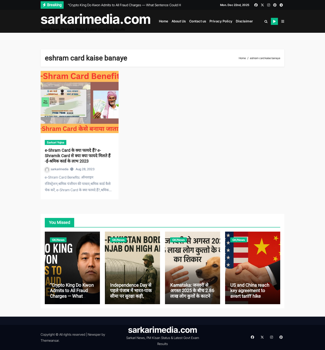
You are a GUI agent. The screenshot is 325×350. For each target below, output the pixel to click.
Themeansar (50, 340)
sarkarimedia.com (96, 19)
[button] (282, 21)
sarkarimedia (57, 169)
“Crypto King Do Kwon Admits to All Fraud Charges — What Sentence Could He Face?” (72, 296)
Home (163, 21)
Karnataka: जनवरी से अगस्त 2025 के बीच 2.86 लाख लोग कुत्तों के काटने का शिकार (192, 293)
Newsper (94, 334)
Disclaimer (244, 21)
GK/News (58, 240)
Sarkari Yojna (55, 142)
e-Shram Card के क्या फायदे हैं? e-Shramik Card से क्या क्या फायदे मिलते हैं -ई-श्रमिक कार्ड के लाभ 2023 (77, 156)
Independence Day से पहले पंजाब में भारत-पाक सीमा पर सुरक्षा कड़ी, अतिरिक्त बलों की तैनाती (131, 293)
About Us (179, 21)
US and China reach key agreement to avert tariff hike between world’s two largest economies (251, 296)
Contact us (197, 21)
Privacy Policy (221, 21)
